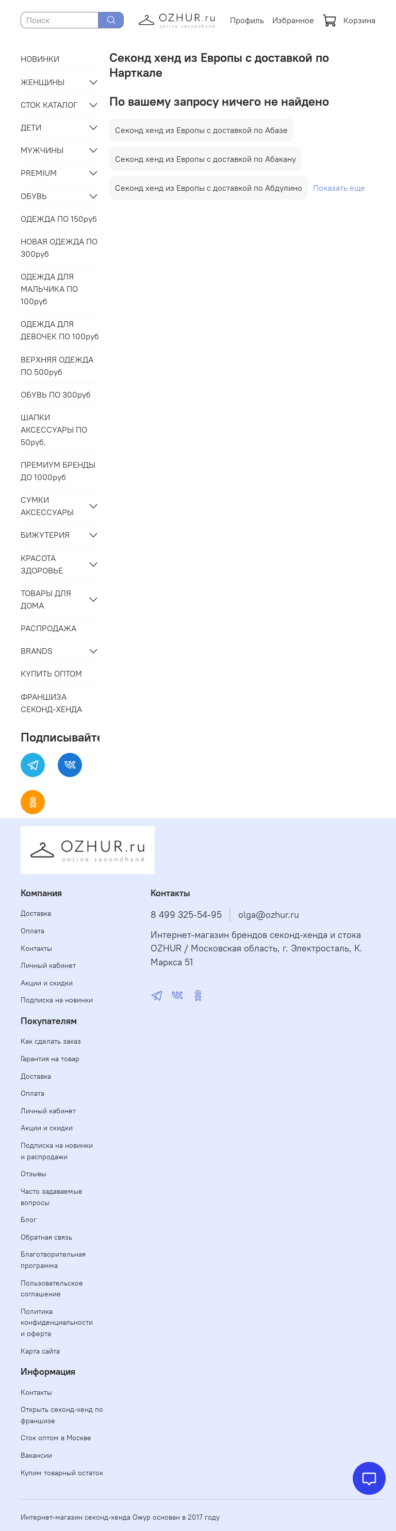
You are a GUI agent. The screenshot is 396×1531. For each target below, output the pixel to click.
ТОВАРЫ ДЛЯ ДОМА (46, 599)
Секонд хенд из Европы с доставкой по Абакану (205, 159)
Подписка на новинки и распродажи (57, 1151)
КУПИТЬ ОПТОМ (51, 673)
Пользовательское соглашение (52, 1288)
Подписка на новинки (57, 1000)
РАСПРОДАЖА (48, 628)
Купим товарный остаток (62, 1472)
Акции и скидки (47, 982)
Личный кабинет (48, 965)
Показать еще (339, 188)
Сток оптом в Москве (56, 1437)
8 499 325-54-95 (186, 914)
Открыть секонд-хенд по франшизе (62, 1415)
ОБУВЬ (34, 196)
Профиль (247, 20)
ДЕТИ (31, 127)
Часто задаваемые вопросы (51, 1197)
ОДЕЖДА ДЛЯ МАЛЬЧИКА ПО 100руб (49, 288)
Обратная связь (46, 1237)
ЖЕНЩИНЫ (42, 82)
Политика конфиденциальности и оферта (57, 1322)
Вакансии (36, 1455)
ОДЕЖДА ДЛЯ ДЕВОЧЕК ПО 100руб (60, 330)
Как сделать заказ (51, 1041)
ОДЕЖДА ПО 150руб (59, 218)
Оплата (32, 930)
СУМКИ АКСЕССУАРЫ (47, 506)
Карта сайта (40, 1351)
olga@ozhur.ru (268, 914)
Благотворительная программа (53, 1259)
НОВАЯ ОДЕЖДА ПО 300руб (59, 247)
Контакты (36, 948)
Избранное (293, 20)
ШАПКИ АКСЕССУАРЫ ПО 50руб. (54, 429)
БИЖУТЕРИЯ (45, 535)
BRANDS (37, 651)
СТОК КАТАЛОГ (49, 105)
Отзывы (33, 1173)
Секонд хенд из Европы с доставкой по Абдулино (208, 188)
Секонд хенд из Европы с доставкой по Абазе (201, 130)
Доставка (36, 913)
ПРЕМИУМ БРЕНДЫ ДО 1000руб (58, 470)
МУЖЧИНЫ (42, 150)
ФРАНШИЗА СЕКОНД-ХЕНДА (51, 703)
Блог (29, 1219)
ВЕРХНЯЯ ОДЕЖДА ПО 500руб (57, 365)
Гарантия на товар (50, 1058)
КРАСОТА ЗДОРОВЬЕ (42, 564)
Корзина (348, 20)
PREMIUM (39, 173)
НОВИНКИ (40, 59)
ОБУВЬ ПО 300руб (56, 394)
